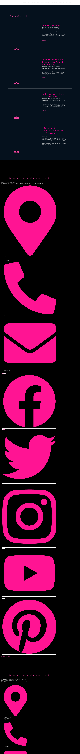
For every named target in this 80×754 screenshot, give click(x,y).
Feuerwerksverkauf (57, 28)
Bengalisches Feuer (51, 26)
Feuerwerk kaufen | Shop (63, 2)
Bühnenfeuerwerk (44, 28)
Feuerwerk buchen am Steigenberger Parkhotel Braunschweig (53, 62)
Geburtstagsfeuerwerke (45, 29)
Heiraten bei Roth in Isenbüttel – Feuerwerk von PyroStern (53, 131)
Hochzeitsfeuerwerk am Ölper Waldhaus (53, 96)
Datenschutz (3, 657)
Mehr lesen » (44, 41)
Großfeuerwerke (52, 29)
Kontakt (70, 2)
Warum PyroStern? (26, 2)
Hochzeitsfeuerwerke (59, 29)
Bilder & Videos (54, 2)
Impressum (8, 657)
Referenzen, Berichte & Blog (45, 2)
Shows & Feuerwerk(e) (35, 2)
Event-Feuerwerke (51, 28)
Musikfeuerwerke (44, 30)
